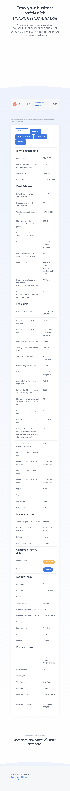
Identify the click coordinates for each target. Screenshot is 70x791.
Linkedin (48, 569)
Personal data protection (20, 780)
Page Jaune (49, 561)
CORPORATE (22, 131)
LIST (28, 104)
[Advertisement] (35, 54)
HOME (20, 104)
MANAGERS (41, 137)
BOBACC (35, 131)
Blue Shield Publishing (19, 777)
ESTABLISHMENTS (24, 137)
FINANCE (21, 142)
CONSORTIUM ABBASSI (40, 104)
